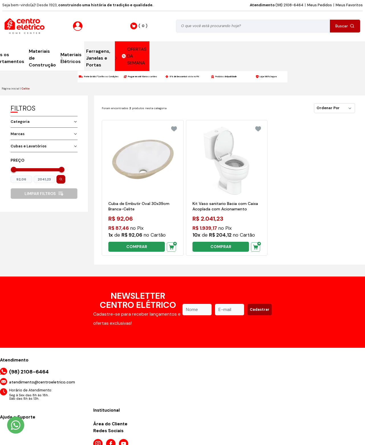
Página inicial (10, 88)
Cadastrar (259, 309)
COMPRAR (136, 246)
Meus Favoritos (349, 5)
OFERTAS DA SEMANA (134, 56)
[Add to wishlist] (174, 128)
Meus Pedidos (319, 5)
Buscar (344, 26)
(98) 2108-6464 (276, 5)
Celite (25, 88)
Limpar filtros (44, 193)
